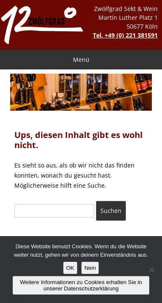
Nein (90, 268)
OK (70, 268)
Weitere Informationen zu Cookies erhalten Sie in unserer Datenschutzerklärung (81, 285)
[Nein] (151, 270)
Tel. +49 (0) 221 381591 (125, 35)
